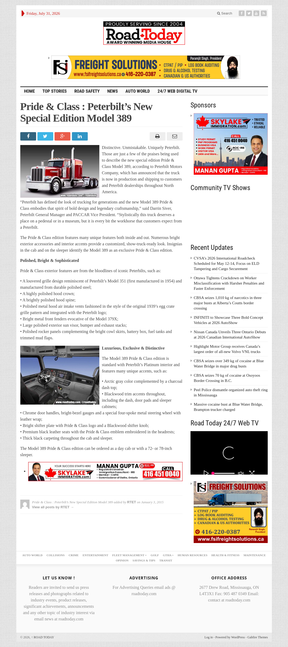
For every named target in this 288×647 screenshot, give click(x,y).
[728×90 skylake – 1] (105, 471)
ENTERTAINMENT (95, 555)
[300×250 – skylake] (231, 144)
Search (224, 13)
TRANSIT (165, 560)
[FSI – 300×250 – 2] (231, 512)
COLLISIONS (56, 555)
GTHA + (168, 555)
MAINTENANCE (254, 555)
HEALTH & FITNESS (225, 555)
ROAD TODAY (42, 637)
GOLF (155, 555)
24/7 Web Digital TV (177, 91)
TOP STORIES (54, 91)
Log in (208, 637)
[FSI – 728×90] (145, 67)
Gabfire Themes (257, 637)
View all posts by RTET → (53, 507)
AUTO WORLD (137, 91)
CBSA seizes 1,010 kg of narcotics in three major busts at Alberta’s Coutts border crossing (227, 303)
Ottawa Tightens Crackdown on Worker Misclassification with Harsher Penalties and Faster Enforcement (229, 283)
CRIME (74, 555)
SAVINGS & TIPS (144, 560)
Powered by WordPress (230, 637)
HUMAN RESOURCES (192, 555)
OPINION (122, 560)
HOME (29, 91)
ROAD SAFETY (87, 91)
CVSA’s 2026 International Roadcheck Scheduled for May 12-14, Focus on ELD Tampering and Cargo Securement (226, 263)
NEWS (112, 91)
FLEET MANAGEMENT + (129, 555)
